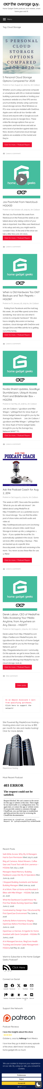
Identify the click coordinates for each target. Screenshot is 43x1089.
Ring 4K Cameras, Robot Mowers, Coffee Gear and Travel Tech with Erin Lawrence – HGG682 (21, 864)
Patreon (6, 998)
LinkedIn (6, 989)
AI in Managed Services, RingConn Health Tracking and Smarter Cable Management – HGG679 (21, 944)
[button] (38, 1084)
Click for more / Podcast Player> (17, 145)
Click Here (18, 967)
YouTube (25, 989)
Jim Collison (35, 85)
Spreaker (18, 998)
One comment (12, 676)
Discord (31, 998)
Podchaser (12, 998)
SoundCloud (25, 999)
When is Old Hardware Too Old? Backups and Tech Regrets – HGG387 (21, 295)
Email (31, 989)
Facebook (12, 989)
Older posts (21, 685)
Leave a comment (13, 153)
